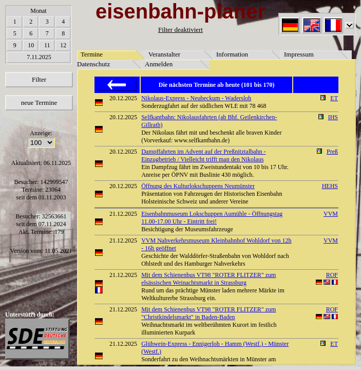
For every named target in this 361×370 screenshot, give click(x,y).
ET (334, 98)
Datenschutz (93, 64)
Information (232, 54)
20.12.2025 (123, 98)
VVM (331, 213)
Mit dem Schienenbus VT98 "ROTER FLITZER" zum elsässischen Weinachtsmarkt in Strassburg (208, 278)
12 (63, 45)
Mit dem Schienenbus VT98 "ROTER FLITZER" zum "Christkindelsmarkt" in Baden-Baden (208, 313)
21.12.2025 (123, 213)
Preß (332, 151)
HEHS (330, 186)
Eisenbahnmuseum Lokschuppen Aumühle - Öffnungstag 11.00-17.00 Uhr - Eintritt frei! (211, 217)
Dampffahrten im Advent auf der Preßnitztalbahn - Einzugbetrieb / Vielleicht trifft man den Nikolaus (203, 155)
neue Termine (39, 102)
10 (31, 45)
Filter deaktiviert (180, 29)
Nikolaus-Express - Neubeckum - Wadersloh (196, 98)
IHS (333, 117)
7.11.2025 (39, 57)
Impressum (299, 54)
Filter (39, 79)
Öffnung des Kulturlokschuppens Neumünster (198, 186)
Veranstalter (164, 54)
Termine (92, 54)
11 (47, 45)
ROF (332, 275)
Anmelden (159, 64)
